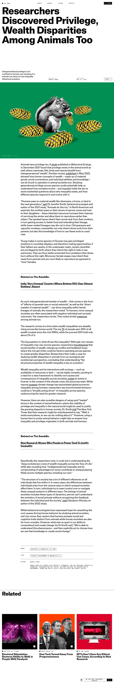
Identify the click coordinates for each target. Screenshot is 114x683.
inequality (54, 556)
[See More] (60, 556)
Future (60, 3)
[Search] (105, 3)
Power (39, 3)
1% (62, 329)
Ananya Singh (53, 79)
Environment (42, 556)
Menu (109, 3)
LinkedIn (43, 549)
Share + (108, 79)
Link (53, 549)
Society (71, 3)
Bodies (49, 3)
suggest (33, 384)
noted (70, 378)
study (54, 164)
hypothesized (81, 344)
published (71, 173)
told (74, 409)
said (44, 204)
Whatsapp (34, 549)
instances (82, 316)
